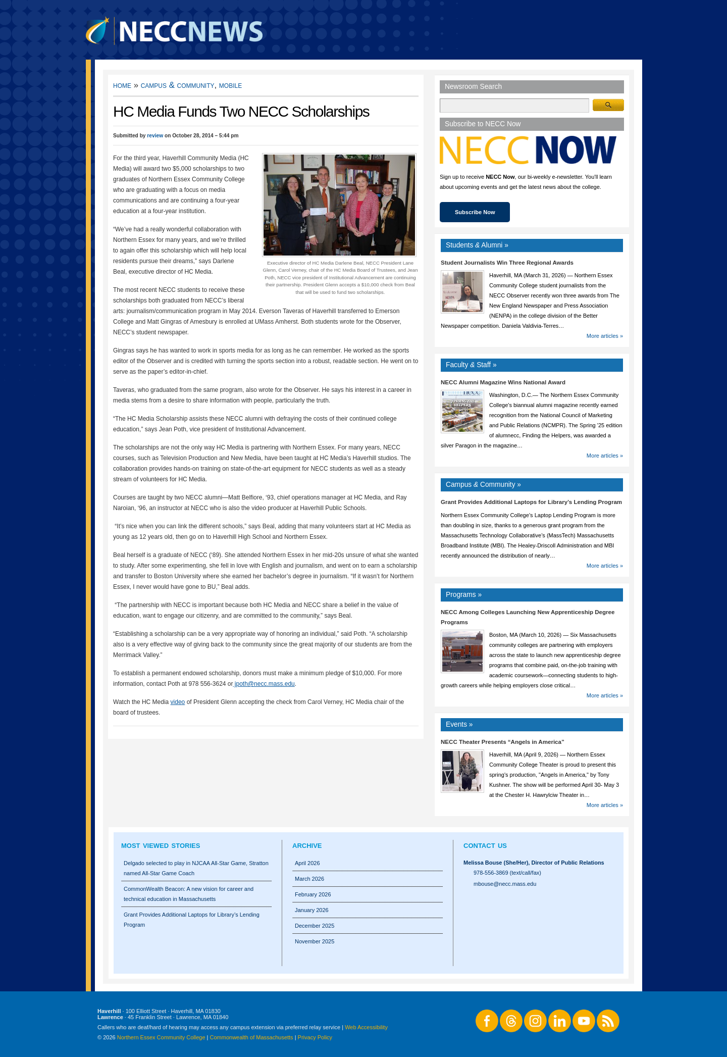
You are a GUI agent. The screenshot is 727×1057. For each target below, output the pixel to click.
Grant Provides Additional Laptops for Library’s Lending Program (531, 502)
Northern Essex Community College (161, 1037)
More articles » (605, 336)
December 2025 (314, 926)
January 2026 (312, 910)
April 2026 (307, 863)
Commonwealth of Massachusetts (251, 1037)
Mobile (230, 85)
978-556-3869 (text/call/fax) (507, 873)
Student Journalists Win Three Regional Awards (507, 263)
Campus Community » (483, 484)
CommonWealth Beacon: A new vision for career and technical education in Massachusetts (188, 894)
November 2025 (314, 941)
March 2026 (309, 879)
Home (122, 85)
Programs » (464, 594)
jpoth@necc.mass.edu (264, 683)
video (178, 702)
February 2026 (313, 894)
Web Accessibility (366, 1027)
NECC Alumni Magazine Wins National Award (503, 382)
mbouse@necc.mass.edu (505, 884)
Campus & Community (178, 85)
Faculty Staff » (471, 365)
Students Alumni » (477, 245)
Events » (459, 724)
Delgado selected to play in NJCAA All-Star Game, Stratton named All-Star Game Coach (196, 868)
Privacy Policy (315, 1037)
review (155, 135)
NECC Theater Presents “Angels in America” (502, 742)
